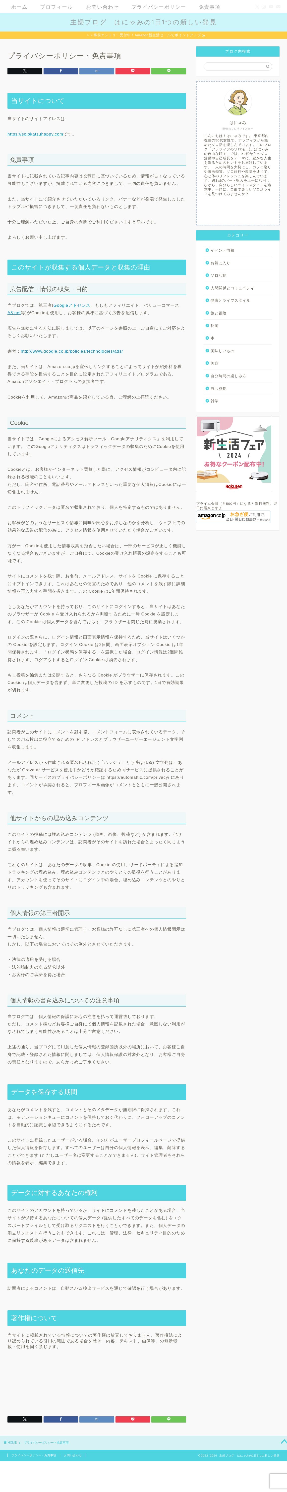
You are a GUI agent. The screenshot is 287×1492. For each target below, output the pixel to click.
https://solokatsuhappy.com (35, 135)
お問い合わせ (102, 7)
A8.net (14, 313)
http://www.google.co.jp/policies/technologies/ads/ (72, 352)
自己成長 (219, 389)
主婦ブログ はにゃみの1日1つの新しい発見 (143, 22)
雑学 (215, 402)
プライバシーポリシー (158, 7)
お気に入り (220, 264)
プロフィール (56, 7)
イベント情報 (222, 251)
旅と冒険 (219, 314)
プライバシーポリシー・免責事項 (33, 1456)
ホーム (19, 7)
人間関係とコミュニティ (232, 289)
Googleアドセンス (72, 306)
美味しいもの (222, 351)
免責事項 (210, 7)
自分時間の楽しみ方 (228, 376)
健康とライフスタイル (230, 301)
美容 (215, 364)
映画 (215, 326)
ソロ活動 (219, 276)
